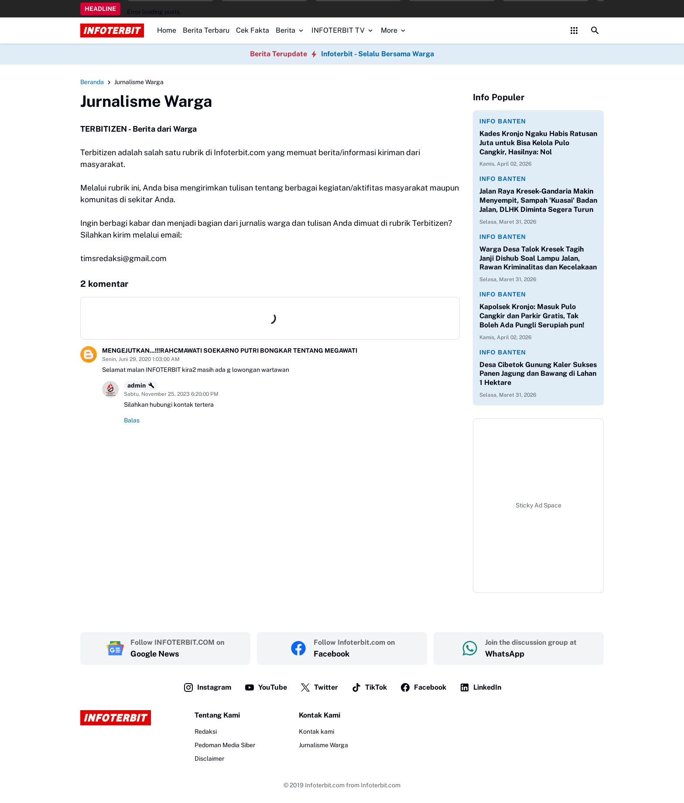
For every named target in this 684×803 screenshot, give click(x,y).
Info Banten (502, 121)
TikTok (369, 687)
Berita (290, 30)
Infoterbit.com (325, 785)
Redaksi (206, 731)
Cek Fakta (252, 30)
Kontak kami (316, 731)
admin (140, 385)
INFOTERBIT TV (342, 30)
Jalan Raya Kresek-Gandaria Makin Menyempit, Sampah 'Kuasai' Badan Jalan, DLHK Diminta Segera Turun (538, 200)
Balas (132, 420)
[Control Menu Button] (574, 30)
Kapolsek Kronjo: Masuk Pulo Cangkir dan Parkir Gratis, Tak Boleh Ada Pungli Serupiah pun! (532, 316)
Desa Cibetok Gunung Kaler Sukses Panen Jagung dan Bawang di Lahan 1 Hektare (538, 374)
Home (166, 30)
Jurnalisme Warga (323, 745)
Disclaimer (209, 758)
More (394, 30)
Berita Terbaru (206, 30)
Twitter (319, 687)
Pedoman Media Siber (225, 745)
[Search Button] (595, 30)
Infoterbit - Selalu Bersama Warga (377, 54)
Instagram (207, 687)
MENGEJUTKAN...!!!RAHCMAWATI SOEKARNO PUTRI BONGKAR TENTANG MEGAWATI (229, 350)
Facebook (423, 687)
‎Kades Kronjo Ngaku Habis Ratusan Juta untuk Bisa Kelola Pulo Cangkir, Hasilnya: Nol (538, 142)
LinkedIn (480, 687)
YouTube (265, 687)
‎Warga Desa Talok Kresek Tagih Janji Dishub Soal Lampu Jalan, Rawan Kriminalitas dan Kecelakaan (538, 258)
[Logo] (115, 717)
